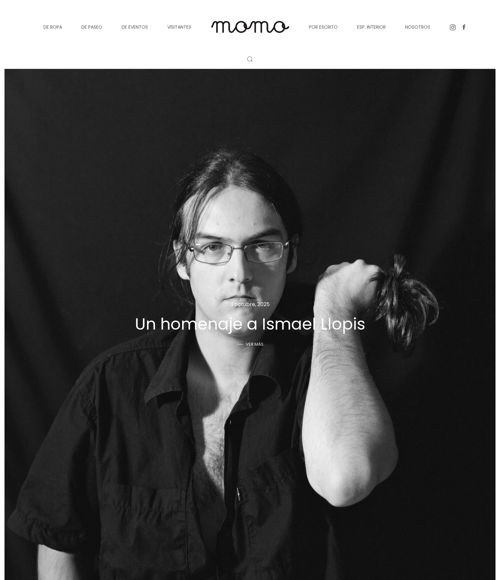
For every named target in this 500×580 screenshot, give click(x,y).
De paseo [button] (91, 27)
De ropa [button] (52, 27)
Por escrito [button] (323, 27)
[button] (250, 59)
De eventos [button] (135, 27)
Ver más (255, 344)
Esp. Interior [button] (371, 27)
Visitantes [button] (179, 27)
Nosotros (417, 27)
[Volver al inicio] (250, 27)
